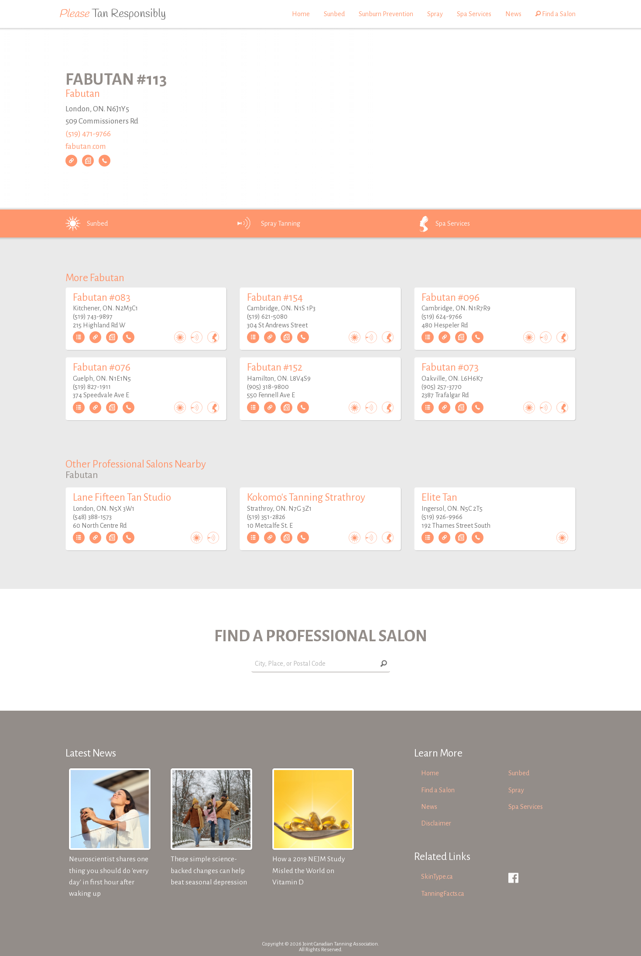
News (513, 13)
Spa (440, 223)
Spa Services (474, 13)
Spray (435, 13)
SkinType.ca (437, 876)
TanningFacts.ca (442, 893)
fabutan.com (85, 146)
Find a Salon (555, 13)
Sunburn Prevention (386, 13)
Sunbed (334, 13)
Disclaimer (436, 823)
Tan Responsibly (112, 14)
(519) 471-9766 (88, 134)
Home (301, 13)
